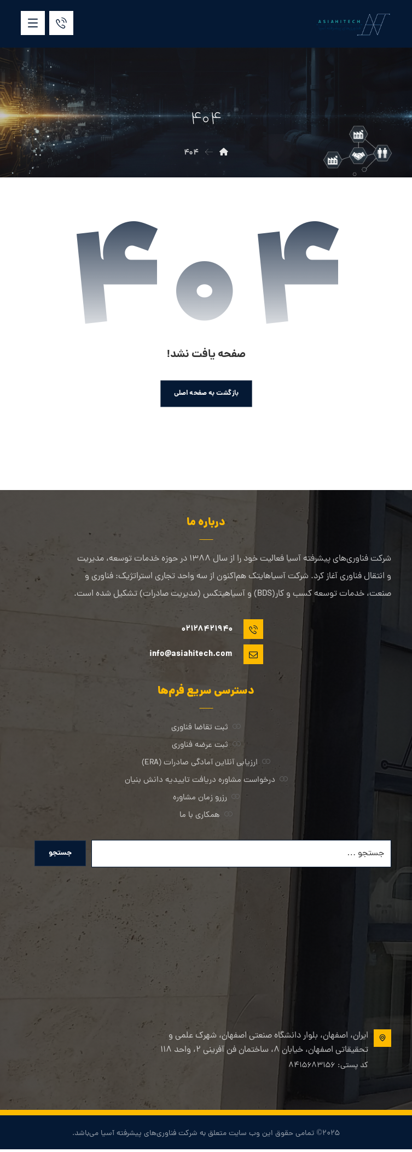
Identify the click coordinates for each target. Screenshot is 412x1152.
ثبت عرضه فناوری (206, 746)
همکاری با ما (206, 816)
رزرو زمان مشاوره (206, 798)
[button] (33, 23)
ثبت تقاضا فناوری (206, 728)
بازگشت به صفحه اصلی (206, 393)
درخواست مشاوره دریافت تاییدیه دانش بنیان (206, 781)
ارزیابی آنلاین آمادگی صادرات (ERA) (206, 763)
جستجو (61, 855)
